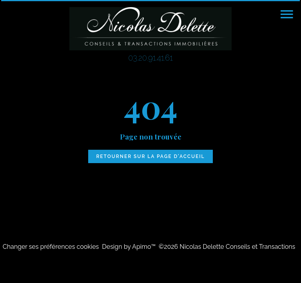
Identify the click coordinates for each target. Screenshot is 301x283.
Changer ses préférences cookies (51, 246)
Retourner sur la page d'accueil (150, 156)
